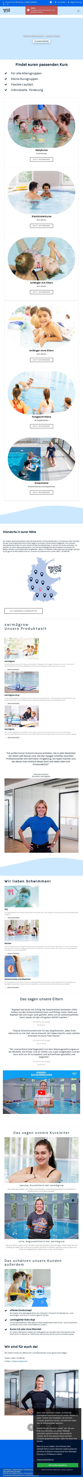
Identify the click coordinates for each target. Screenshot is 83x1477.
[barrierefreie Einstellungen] (51, 2)
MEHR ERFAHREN (13, 669)
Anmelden (60, 2)
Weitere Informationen (41, 1088)
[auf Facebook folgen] (8, 4)
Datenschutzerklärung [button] (45, 1460)
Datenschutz (18, 1469)
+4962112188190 (30, 2)
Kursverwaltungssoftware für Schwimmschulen (21, 1475)
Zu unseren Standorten (41, 41)
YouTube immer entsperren (41, 1098)
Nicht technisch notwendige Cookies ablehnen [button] (57, 1470)
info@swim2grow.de (19, 1361)
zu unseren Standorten (23, 611)
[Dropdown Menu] (78, 11)
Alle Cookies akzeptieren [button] (58, 1465)
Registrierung (75, 2)
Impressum (7, 1469)
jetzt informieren (41, 159)
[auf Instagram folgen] (4, 4)
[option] (41, 513)
